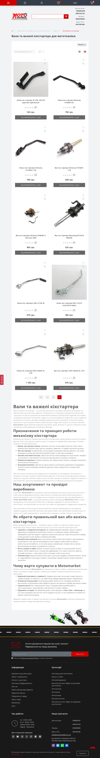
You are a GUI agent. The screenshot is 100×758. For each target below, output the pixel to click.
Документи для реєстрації (22, 674)
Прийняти (82, 753)
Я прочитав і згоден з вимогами (33, 658)
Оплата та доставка (19, 680)
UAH (75, 3)
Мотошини (56, 692)
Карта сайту (16, 699)
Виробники (16, 703)
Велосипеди (56, 695)
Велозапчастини (58, 699)
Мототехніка (56, 689)
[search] (66, 16)
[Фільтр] (2, 380)
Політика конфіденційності (30, 658)
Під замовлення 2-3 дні (31, 117)
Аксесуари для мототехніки (62, 674)
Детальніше (16, 754)
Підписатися (80, 654)
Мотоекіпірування (59, 680)
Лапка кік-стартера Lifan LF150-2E (31, 303)
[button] (41, 3)
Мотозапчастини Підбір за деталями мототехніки (33, 31)
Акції (13, 706)
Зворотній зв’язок (18, 693)
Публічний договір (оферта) (22, 690)
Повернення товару (19, 696)
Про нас (15, 686)
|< (41, 397)
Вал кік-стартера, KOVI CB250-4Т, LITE (69, 371)
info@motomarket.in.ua (61, 735)
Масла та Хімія (57, 677)
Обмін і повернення (19, 677)
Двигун (56, 31)
